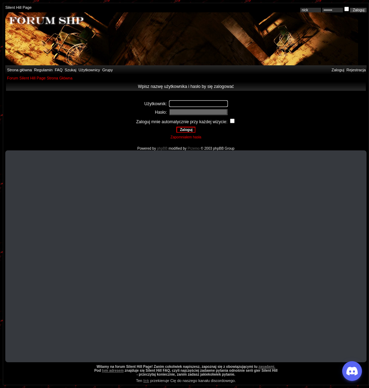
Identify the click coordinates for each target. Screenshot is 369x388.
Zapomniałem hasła (185, 137)
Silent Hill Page (18, 7)
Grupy (107, 70)
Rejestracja (356, 70)
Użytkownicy (89, 70)
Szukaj (70, 70)
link (146, 380)
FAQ (58, 70)
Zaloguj (338, 70)
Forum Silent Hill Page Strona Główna (39, 78)
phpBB (162, 148)
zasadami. (267, 367)
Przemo (194, 148)
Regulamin (43, 70)
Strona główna (19, 70)
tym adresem (113, 370)
